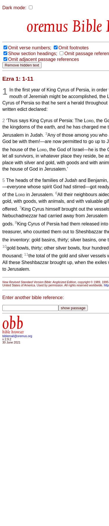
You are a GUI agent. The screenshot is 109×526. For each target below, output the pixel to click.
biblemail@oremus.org (17, 336)
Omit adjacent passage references (43, 59)
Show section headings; (32, 53)
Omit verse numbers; (29, 47)
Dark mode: (14, 7)
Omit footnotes (73, 47)
